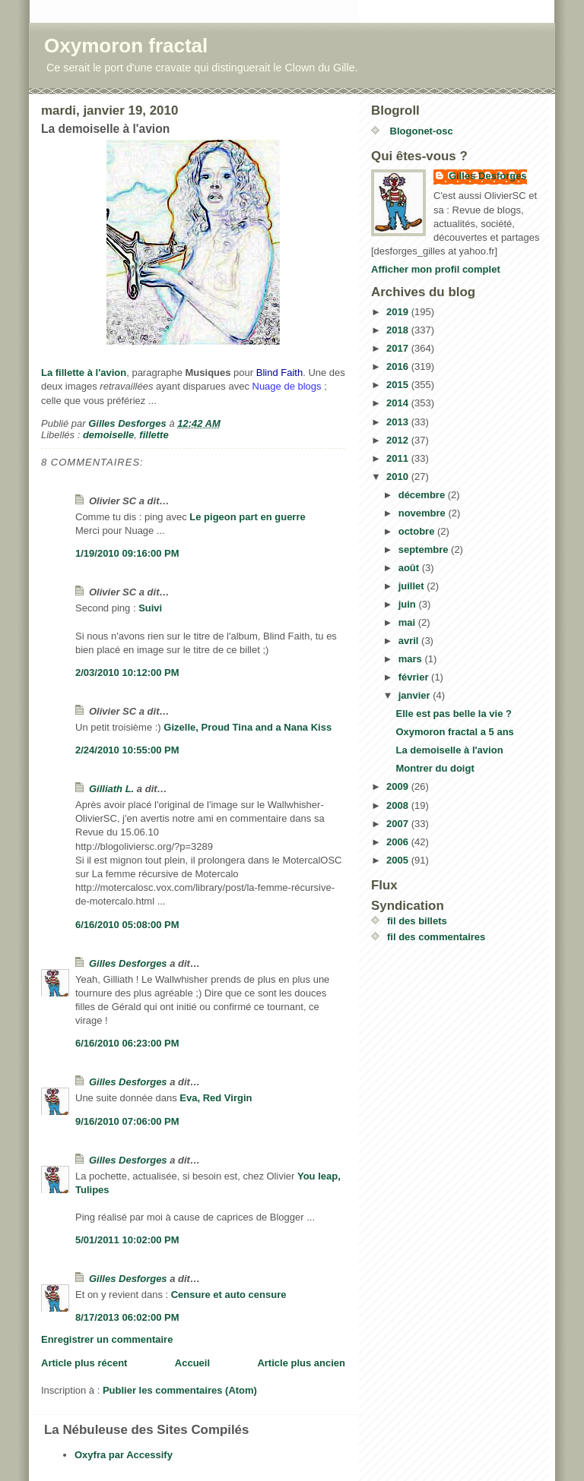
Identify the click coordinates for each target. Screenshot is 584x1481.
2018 (398, 330)
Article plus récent (84, 1363)
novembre (423, 513)
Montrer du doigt (434, 768)
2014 (398, 403)
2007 (398, 823)
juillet (412, 586)
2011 (398, 458)
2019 (398, 311)
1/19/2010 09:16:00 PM (127, 553)
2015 (398, 384)
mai (408, 622)
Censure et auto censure (229, 1294)
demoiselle (108, 435)
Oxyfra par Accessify (124, 1454)
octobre (417, 531)
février (414, 677)
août (410, 567)
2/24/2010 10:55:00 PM (127, 750)
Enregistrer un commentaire (107, 1339)
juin (408, 604)
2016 (398, 366)
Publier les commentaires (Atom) (180, 1390)
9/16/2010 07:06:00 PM (127, 1121)
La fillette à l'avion (83, 372)
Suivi (150, 608)
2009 (398, 786)
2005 (398, 860)
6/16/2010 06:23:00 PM (127, 1043)
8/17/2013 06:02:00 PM (127, 1317)
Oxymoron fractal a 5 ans (454, 731)
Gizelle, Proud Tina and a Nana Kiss (247, 727)
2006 (398, 842)
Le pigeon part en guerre (247, 517)
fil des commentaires (436, 937)
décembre (423, 495)
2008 (398, 805)
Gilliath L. (111, 788)
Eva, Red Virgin (215, 1098)
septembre (424, 549)
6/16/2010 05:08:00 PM (127, 924)
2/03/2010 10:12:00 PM (127, 672)
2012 (398, 440)
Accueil (192, 1363)
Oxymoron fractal (126, 45)
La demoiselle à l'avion (449, 750)
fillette (153, 435)
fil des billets (417, 921)
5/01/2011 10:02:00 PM (127, 1240)
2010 (398, 476)
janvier (415, 695)
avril (409, 640)
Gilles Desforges (128, 963)
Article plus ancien (301, 1363)
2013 (398, 422)
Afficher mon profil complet (435, 269)
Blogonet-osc (420, 131)
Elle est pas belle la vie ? (453, 713)
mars (411, 659)
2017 (398, 348)
